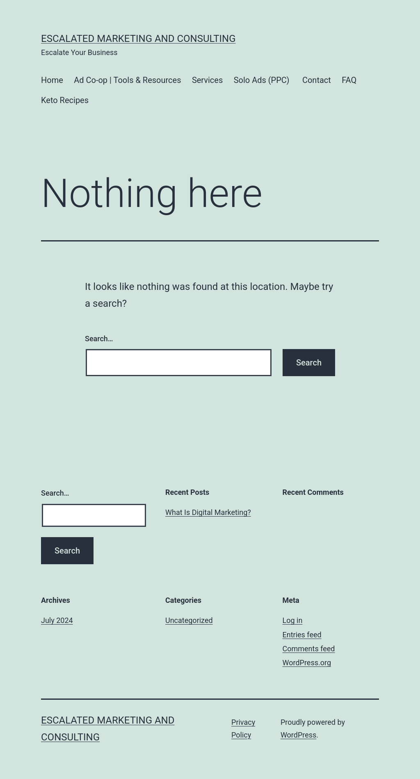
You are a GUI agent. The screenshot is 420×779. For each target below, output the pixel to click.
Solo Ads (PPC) (263, 80)
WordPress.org (307, 662)
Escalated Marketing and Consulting (138, 38)
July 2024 (57, 620)
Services (207, 80)
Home (52, 80)
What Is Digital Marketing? (208, 512)
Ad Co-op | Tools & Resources (127, 80)
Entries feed (302, 634)
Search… (99, 338)
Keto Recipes (65, 100)
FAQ (349, 80)
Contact (316, 80)
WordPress (298, 735)
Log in (293, 620)
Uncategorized (189, 620)
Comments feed (309, 648)
